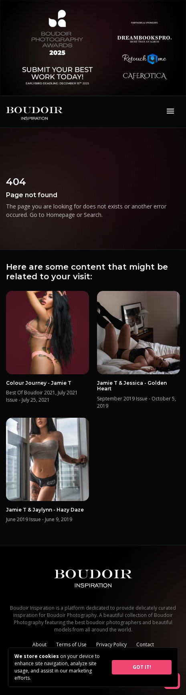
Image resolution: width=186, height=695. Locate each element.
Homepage (60, 215)
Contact (145, 644)
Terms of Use (71, 644)
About (39, 644)
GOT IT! (142, 667)
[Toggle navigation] (170, 112)
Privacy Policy (111, 644)
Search (92, 215)
